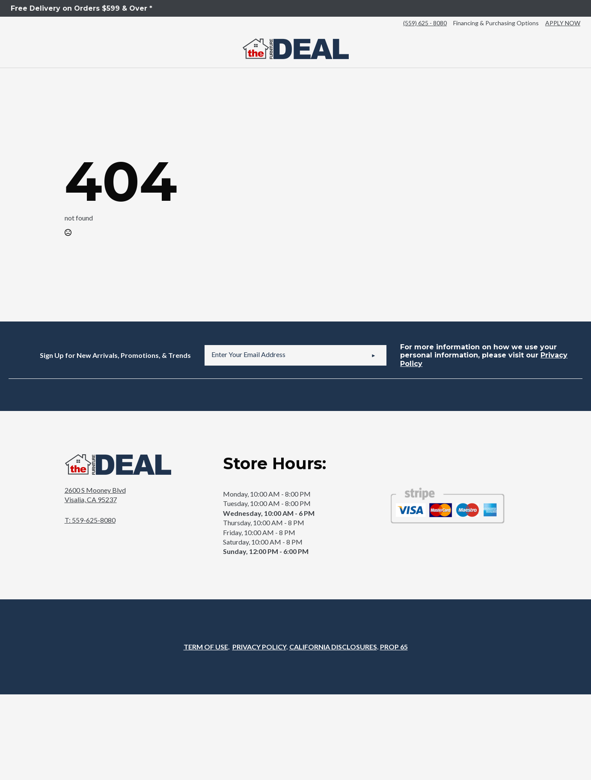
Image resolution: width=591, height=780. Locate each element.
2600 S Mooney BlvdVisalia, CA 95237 (95, 494)
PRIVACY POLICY (259, 647)
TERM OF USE (206, 647)
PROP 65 (394, 647)
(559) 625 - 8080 (425, 23)
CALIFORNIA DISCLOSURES (333, 647)
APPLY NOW (562, 23)
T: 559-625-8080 (90, 520)
